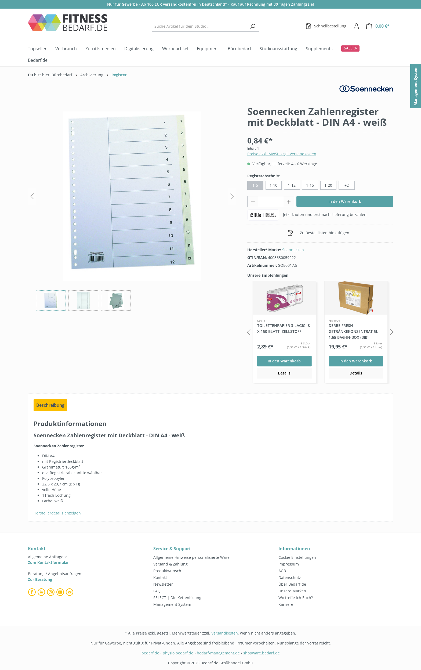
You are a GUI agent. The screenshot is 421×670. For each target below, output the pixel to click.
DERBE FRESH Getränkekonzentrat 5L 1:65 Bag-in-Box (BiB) (353, 331)
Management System (172, 604)
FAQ (157, 590)
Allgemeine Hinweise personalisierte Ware (191, 557)
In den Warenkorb (344, 201)
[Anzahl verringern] (253, 201)
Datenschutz (289, 577)
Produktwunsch (167, 570)
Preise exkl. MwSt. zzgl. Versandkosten (281, 153)
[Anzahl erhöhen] (289, 201)
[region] (132, 208)
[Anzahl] (271, 201)
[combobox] (199, 26)
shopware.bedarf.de (261, 652)
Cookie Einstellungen (297, 557)
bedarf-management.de (218, 652)
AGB (282, 570)
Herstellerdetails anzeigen (57, 513)
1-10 (273, 185)
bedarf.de (150, 652)
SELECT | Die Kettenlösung (177, 597)
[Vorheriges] (32, 196)
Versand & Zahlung (170, 564)
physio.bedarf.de (178, 652)
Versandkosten (224, 633)
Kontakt (160, 577)
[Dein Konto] (356, 26)
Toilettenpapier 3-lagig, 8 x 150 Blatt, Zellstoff (283, 328)
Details (284, 373)
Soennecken (293, 249)
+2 (346, 185)
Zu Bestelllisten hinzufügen (318, 231)
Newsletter (163, 584)
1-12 (292, 185)
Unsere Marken (292, 590)
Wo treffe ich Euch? (295, 597)
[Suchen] (252, 26)
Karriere (285, 604)
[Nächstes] (232, 196)
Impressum (288, 564)
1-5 (255, 185)
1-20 (328, 185)
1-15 (310, 185)
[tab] (50, 405)
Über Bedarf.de (292, 584)
